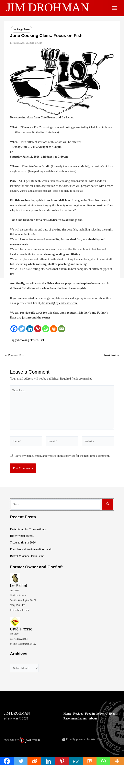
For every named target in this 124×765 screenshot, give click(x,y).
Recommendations (75, 718)
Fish (42, 340)
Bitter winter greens (22, 535)
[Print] (53, 328)
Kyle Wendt (33, 740)
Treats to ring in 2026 (23, 542)
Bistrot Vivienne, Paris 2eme (27, 556)
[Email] (61, 328)
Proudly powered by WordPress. (85, 739)
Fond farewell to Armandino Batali (31, 549)
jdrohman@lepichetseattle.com (59, 303)
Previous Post (14, 355)
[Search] (107, 504)
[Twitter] (21, 328)
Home (67, 713)
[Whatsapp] (45, 328)
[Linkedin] (29, 328)
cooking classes (29, 340)
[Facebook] (14, 328)
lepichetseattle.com (19, 610)
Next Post (112, 355)
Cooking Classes (21, 29)
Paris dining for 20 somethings (28, 529)
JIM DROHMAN (49, 7)
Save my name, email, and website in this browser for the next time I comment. (62, 455)
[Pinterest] (37, 328)
